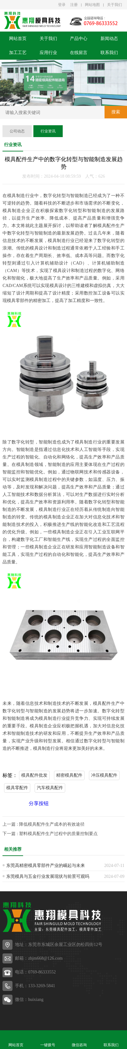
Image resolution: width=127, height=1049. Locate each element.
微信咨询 (79, 1039)
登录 (62, 4)
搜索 (115, 112)
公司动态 (17, 131)
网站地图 (92, 4)
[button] (59, 100)
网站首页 (18, 38)
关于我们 (114, 4)
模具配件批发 (34, 775)
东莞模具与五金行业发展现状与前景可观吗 (47, 876)
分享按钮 (39, 803)
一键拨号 (48, 1039)
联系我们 (109, 52)
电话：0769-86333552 (35, 972)
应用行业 (48, 52)
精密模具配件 (69, 775)
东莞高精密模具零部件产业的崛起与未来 (45, 865)
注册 (74, 4)
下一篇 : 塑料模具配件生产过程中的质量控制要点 (50, 833)
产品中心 (78, 38)
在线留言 (78, 52)
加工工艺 (18, 52)
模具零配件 (17, 787)
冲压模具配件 (104, 775)
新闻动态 (109, 38)
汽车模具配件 (50, 787)
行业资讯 (48, 131)
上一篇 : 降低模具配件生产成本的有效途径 (43, 824)
